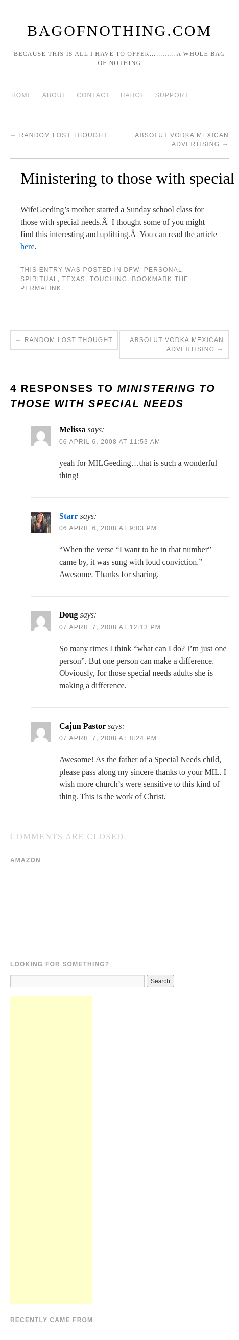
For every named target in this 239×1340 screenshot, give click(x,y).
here (27, 246)
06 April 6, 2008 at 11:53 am (109, 441)
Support (172, 95)
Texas (73, 279)
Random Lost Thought (59, 135)
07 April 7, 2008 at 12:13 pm (110, 627)
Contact (93, 95)
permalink (40, 288)
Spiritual (39, 279)
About (54, 95)
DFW (131, 269)
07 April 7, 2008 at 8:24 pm (108, 738)
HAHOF (133, 95)
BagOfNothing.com (119, 30)
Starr (68, 516)
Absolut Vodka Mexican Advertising (177, 344)
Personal (163, 269)
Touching (108, 279)
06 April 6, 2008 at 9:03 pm (108, 528)
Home (21, 95)
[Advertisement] (51, 1150)
